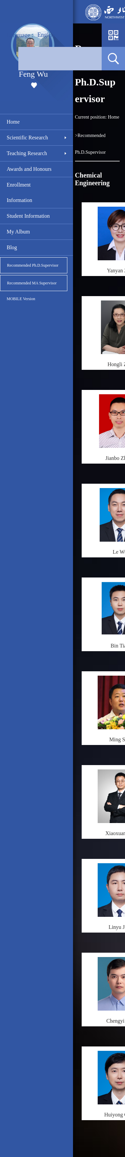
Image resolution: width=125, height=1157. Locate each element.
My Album (18, 231)
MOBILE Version (21, 298)
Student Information (28, 216)
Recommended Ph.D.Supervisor (32, 265)
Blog (12, 247)
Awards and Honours (29, 169)
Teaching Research (27, 153)
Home (13, 122)
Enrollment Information (19, 192)
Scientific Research (27, 137)
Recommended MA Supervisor (32, 283)
